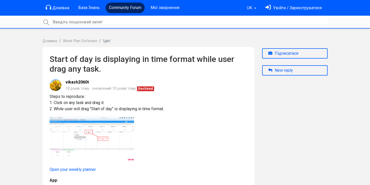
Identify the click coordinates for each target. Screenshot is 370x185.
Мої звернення (165, 7)
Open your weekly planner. (73, 169)
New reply (280, 70)
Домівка (57, 7)
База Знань (89, 7)
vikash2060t (77, 82)
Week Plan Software (80, 41)
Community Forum (125, 7)
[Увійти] (293, 8)
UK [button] (250, 7)
